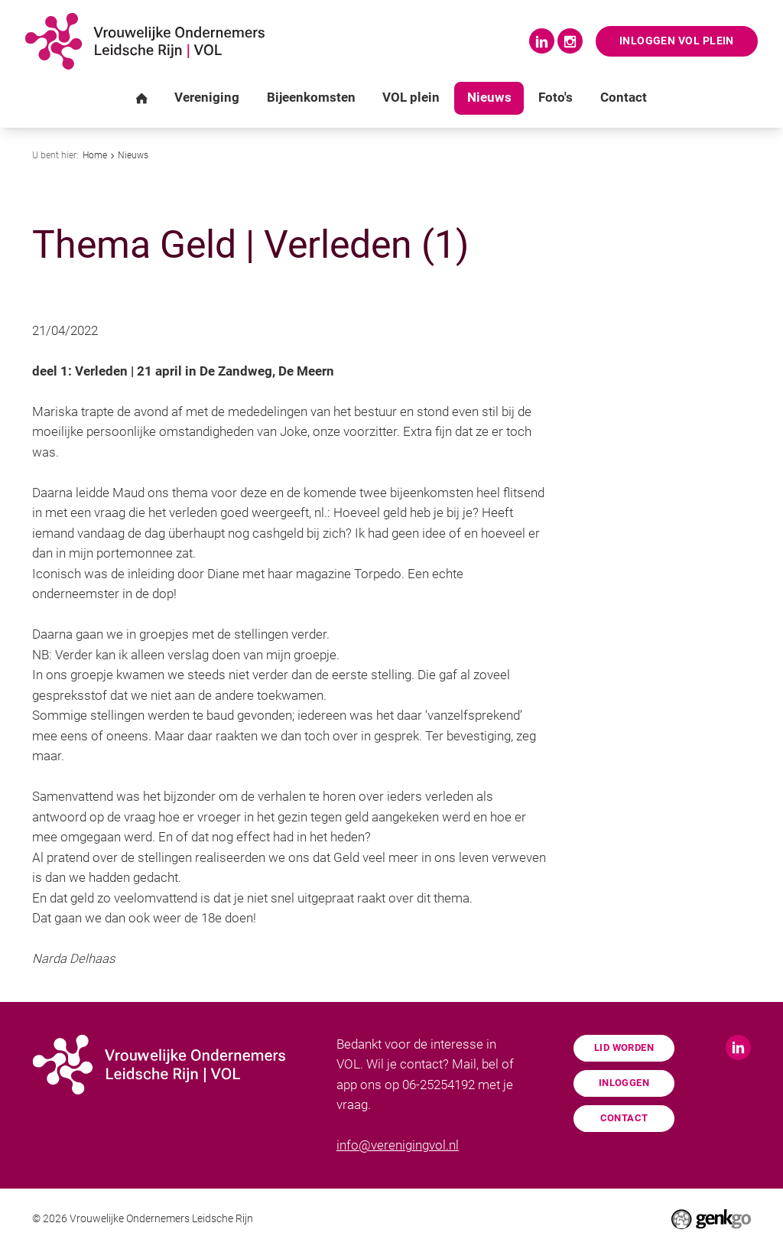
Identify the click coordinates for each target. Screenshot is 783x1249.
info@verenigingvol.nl (397, 1145)
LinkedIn (541, 41)
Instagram (570, 41)
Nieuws (133, 155)
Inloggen (624, 1082)
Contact (624, 1118)
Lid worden (624, 1047)
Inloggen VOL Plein (676, 40)
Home (95, 155)
